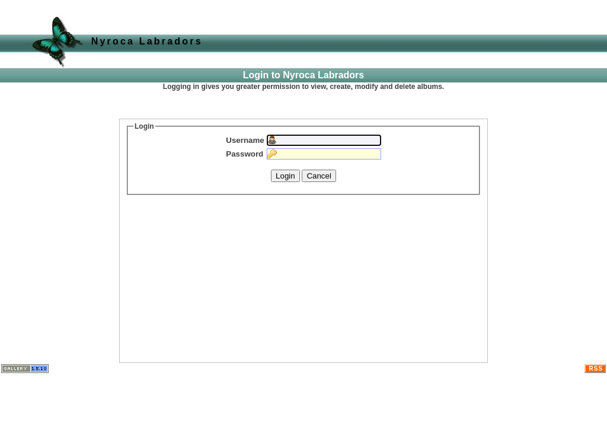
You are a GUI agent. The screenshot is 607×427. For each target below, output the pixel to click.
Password (244, 153)
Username (245, 140)
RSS (596, 368)
